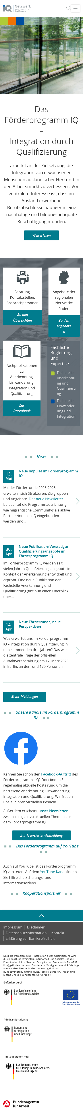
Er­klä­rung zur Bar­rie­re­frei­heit (30, 938)
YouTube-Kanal (52, 871)
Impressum (12, 927)
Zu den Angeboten (64, 326)
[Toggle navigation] (75, 8)
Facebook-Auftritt (56, 774)
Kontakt (57, 932)
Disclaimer (36, 927)
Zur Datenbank (22, 408)
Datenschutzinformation (26, 932)
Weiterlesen (41, 235)
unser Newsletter (53, 810)
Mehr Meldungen (24, 696)
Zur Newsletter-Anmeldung (41, 835)
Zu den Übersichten (22, 317)
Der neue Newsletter (46, 498)
